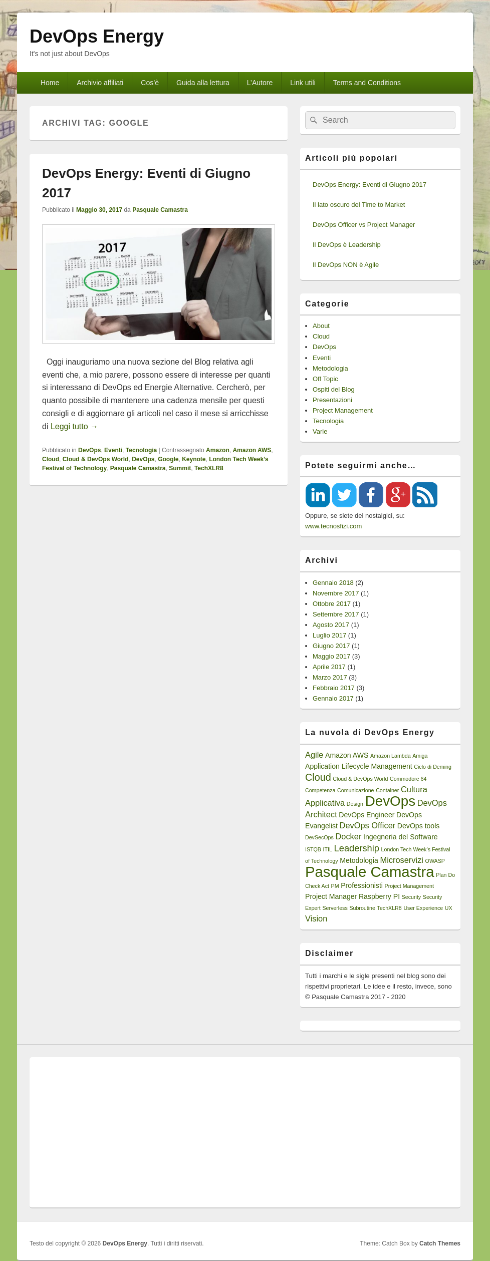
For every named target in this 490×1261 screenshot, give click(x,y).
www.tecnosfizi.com (333, 526)
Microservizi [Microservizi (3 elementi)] (401, 859)
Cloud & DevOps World (96, 459)
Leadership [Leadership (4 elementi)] (356, 848)
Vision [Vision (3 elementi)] (316, 918)
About (321, 326)
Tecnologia (141, 450)
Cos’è (150, 83)
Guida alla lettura (202, 83)
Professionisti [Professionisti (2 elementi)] (362, 885)
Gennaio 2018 (333, 582)
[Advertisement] (245, 1132)
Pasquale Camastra (160, 209)
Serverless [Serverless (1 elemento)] (334, 908)
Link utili (303, 83)
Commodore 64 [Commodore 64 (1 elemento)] (408, 779)
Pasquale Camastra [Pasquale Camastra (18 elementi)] (369, 871)
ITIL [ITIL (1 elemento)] (327, 849)
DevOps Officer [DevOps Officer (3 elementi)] (368, 825)
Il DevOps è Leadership (347, 244)
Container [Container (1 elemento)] (387, 790)
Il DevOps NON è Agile (346, 264)
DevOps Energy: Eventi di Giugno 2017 (369, 184)
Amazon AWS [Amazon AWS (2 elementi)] (346, 755)
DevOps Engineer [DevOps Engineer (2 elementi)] (366, 815)
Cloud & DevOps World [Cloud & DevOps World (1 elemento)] (360, 779)
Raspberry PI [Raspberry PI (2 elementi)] (379, 896)
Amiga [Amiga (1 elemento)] (419, 756)
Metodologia (330, 368)
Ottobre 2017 (332, 603)
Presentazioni (332, 400)
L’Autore (260, 83)
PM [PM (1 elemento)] (335, 886)
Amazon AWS (251, 450)
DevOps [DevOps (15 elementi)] (390, 801)
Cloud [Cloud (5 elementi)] (318, 777)
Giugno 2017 (331, 646)
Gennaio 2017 (333, 698)
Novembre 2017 (336, 593)
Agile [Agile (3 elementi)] (314, 754)
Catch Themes (439, 1243)
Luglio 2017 (329, 635)
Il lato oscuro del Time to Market (359, 204)
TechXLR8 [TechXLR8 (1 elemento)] (389, 908)
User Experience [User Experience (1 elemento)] (423, 908)
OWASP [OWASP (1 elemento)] (435, 861)
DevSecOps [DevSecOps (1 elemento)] (319, 837)
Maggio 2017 (331, 656)
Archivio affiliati (100, 83)
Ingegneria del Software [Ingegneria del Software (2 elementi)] (400, 837)
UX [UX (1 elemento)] (448, 908)
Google (168, 459)
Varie (320, 431)
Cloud (50, 459)
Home (50, 83)
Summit (180, 468)
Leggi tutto (74, 426)
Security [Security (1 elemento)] (411, 897)
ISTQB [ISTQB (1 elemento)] (313, 849)
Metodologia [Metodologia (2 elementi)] (359, 860)
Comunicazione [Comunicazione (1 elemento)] (355, 790)
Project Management (343, 410)
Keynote (193, 459)
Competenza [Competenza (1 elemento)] (320, 790)
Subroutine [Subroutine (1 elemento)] (362, 908)
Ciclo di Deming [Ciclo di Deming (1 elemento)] (432, 767)
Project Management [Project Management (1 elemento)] (409, 886)
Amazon (217, 450)
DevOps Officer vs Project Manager (364, 224)
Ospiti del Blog (334, 389)
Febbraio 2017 (334, 688)
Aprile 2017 (329, 667)
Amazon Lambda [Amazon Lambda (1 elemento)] (390, 756)
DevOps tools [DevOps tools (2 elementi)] (418, 826)
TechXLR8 (208, 468)
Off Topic (325, 379)
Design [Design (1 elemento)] (355, 804)
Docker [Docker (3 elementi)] (348, 836)
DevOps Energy (97, 36)
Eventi (113, 450)
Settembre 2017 (336, 614)
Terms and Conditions (367, 83)
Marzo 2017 (330, 677)
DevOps (89, 450)
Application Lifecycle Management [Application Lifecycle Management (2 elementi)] (358, 766)
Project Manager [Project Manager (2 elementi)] (331, 896)
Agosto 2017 (331, 624)
